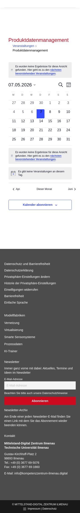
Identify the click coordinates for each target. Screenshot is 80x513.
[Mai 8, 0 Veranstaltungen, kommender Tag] (50, 113)
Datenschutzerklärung (18, 270)
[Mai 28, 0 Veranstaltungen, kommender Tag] (41, 141)
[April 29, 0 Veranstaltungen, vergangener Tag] (31, 104)
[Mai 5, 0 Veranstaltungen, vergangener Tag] (23, 113)
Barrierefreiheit (14, 296)
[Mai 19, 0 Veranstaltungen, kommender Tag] (23, 132)
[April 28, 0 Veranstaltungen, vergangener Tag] (23, 104)
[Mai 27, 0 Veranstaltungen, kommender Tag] (31, 141)
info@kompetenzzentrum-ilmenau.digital (40, 473)
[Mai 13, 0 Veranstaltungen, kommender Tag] (31, 123)
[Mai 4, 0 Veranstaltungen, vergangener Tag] (14, 113)
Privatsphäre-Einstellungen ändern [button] (27, 276)
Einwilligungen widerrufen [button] (21, 289)
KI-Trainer (10, 351)
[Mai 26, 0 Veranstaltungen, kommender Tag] (23, 141)
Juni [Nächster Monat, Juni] (72, 189)
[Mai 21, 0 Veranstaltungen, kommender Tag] (41, 132)
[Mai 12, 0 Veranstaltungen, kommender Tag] (23, 123)
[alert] (40, 70)
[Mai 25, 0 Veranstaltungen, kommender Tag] (14, 141)
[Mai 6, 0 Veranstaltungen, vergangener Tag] (31, 113)
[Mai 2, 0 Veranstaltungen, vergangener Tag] (59, 104)
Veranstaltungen (23, 46)
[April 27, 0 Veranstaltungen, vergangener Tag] (14, 104)
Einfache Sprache (16, 302)
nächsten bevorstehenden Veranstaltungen (38, 71)
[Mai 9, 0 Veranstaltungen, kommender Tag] (59, 113)
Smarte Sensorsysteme (19, 337)
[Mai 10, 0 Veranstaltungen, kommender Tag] (68, 113)
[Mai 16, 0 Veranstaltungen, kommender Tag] (59, 123)
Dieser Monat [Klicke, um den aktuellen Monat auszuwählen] (44, 189)
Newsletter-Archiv (16, 410)
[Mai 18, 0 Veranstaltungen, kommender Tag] (14, 132)
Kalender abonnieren (37, 204)
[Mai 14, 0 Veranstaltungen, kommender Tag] (41, 123)
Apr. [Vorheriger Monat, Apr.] (16, 189)
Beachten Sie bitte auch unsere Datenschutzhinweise (36, 393)
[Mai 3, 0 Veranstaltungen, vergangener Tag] (68, 104)
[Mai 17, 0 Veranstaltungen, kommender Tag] (68, 123)
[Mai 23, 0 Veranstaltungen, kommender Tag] (59, 132)
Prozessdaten (13, 344)
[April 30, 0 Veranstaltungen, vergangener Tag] (41, 104)
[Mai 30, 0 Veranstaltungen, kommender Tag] (59, 141)
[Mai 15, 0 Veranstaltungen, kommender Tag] (50, 123)
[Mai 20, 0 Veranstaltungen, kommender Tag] (31, 132)
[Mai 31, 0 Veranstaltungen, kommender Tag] (68, 141)
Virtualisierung (13, 330)
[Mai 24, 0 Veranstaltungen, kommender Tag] (68, 132)
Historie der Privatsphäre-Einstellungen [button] (30, 283)
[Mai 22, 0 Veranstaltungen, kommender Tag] (50, 132)
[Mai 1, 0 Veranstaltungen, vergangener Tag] (50, 104)
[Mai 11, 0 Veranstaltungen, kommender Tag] (14, 123)
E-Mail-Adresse (13, 379)
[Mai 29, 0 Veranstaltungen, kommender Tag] (50, 141)
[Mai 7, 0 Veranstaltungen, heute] (41, 113)
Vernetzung (11, 323)
